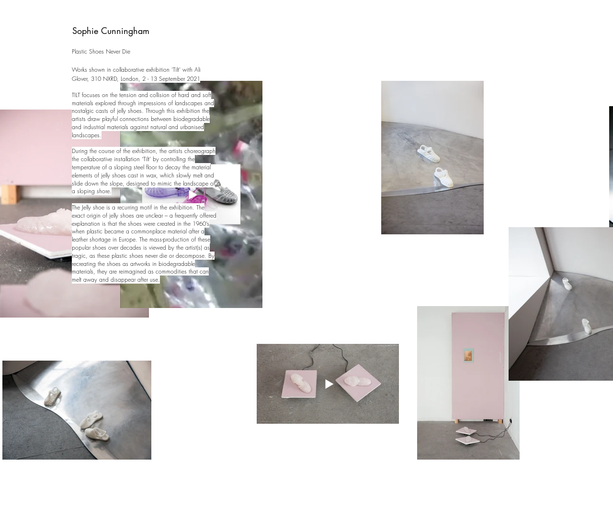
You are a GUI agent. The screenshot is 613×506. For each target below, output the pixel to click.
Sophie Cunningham (110, 30)
